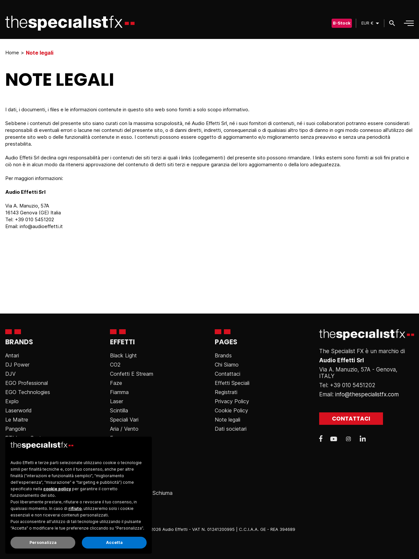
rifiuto (75, 508)
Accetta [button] (114, 542)
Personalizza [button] (43, 542)
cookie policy (57, 488)
